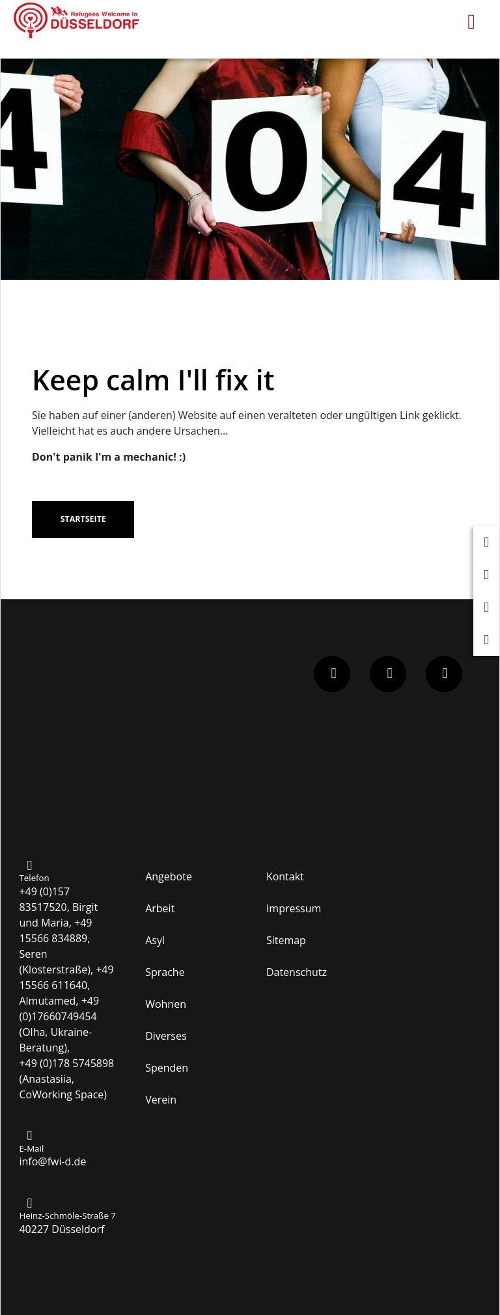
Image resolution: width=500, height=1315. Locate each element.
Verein (160, 1099)
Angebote (168, 876)
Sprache (164, 972)
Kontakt (285, 876)
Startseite (83, 518)
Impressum (293, 908)
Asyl (155, 940)
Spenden (166, 1068)
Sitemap (286, 940)
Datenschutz (296, 972)
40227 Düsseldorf (61, 1229)
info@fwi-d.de (52, 1161)
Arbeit (159, 908)
